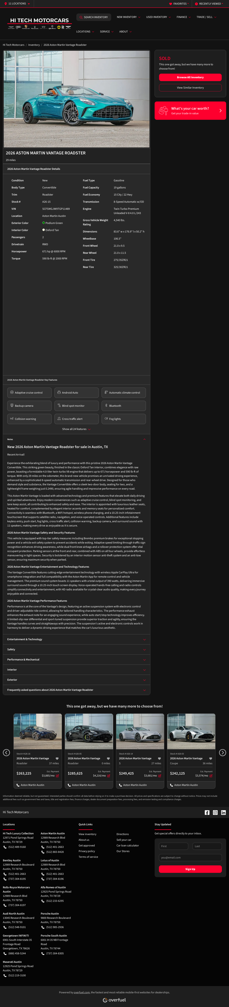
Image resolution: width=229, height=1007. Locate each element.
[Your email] (190, 857)
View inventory (87, 834)
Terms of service (88, 857)
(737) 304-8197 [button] (15, 905)
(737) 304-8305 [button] (52, 953)
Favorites (178, 4)
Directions (123, 834)
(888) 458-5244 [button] (15, 953)
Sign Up (190, 869)
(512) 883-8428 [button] (52, 852)
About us (84, 840)
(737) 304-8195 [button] (15, 879)
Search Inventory (94, 17)
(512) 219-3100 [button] (15, 975)
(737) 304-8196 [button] (52, 879)
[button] (18, 3)
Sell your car (124, 840)
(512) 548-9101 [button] (15, 927)
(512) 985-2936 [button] (52, 927)
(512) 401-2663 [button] (52, 847)
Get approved (87, 845)
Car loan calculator (128, 845)
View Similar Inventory (190, 88)
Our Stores (123, 851)
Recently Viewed (208, 4)
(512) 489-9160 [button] (15, 847)
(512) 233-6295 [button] (52, 901)
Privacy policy (87, 851)
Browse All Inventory (190, 77)
